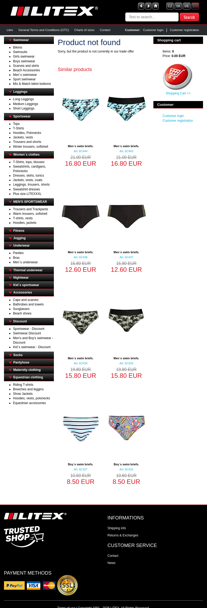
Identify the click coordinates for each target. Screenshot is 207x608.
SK (178, 6)
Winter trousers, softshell (30, 146)
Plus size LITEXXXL (27, 194)
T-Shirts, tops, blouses (29, 162)
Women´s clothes (26, 154)
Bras (16, 258)
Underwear (21, 245)
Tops (16, 124)
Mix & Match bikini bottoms (32, 84)
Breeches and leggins (28, 389)
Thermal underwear (28, 270)
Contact (105, 30)
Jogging (19, 238)
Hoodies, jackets (24, 223)
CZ (170, 6)
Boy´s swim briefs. (80, 464)
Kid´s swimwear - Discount (31, 347)
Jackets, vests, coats (27, 180)
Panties (18, 253)
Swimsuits (20, 52)
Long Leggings (23, 99)
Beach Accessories (26, 70)
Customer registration (184, 30)
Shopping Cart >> (178, 93)
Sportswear (22, 116)
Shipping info (116, 528)
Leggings (20, 92)
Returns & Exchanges (122, 535)
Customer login (153, 30)
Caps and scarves (25, 300)
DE (186, 6)
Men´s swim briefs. (80, 146)
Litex (10, 30)
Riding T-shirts (23, 385)
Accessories (22, 292)
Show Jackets (23, 394)
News (111, 563)
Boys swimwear (24, 61)
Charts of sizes (84, 30)
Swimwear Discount (27, 333)
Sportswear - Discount (28, 329)
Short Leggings (23, 108)
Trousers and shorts (27, 142)
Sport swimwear (24, 79)
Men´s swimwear (25, 75)
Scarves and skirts (26, 66)
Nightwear (21, 277)
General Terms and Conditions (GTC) (43, 30)
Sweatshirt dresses (26, 189)
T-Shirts (18, 128)
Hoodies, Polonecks (27, 133)
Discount (20, 321)
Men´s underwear (25, 262)
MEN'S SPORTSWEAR (30, 202)
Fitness (18, 231)
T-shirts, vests (23, 218)
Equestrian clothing (28, 377)
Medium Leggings (25, 104)
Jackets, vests (23, 137)
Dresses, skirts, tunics (28, 175)
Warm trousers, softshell (30, 214)
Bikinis (17, 47)
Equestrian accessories (29, 403)
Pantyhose (21, 362)
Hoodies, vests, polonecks (31, 398)
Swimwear (21, 40)
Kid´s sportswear (26, 285)
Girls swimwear (23, 56)
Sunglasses (21, 309)
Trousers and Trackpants (30, 209)
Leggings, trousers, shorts (31, 184)
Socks (18, 355)
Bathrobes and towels (28, 304)
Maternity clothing (27, 370)
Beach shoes (22, 313)
